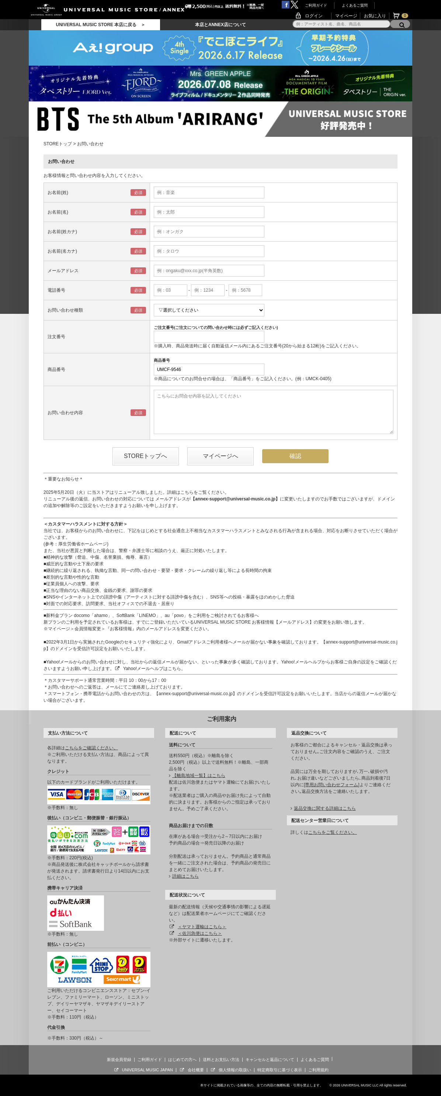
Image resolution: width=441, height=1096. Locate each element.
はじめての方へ (182, 1059)
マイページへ (220, 456)
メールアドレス (63, 270)
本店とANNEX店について (220, 24)
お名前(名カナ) (62, 251)
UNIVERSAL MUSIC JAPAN (147, 1070)
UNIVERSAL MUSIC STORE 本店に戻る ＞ (100, 24)
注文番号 (56, 336)
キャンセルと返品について (270, 1059)
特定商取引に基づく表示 (279, 1070)
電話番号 (56, 290)
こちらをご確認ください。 (91, 747)
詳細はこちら (185, 876)
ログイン (314, 15)
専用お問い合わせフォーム (331, 784)
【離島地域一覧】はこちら (198, 775)
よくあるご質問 (355, 5)
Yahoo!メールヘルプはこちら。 (154, 668)
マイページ (346, 15)
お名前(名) (58, 212)
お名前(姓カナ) (62, 231)
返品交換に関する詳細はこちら (325, 808)
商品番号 (56, 369)
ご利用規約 (318, 1070)
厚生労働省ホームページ (82, 544)
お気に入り (375, 15)
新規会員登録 (119, 1059)
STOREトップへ (145, 456)
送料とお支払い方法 (221, 1059)
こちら (187, 492)
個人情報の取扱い (235, 1070)
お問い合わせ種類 (65, 310)
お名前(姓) (58, 192)
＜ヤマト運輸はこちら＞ (202, 926)
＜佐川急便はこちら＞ (200, 933)
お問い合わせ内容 (65, 412)
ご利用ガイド (316, 5)
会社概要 (196, 1070)
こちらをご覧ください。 (332, 832)
